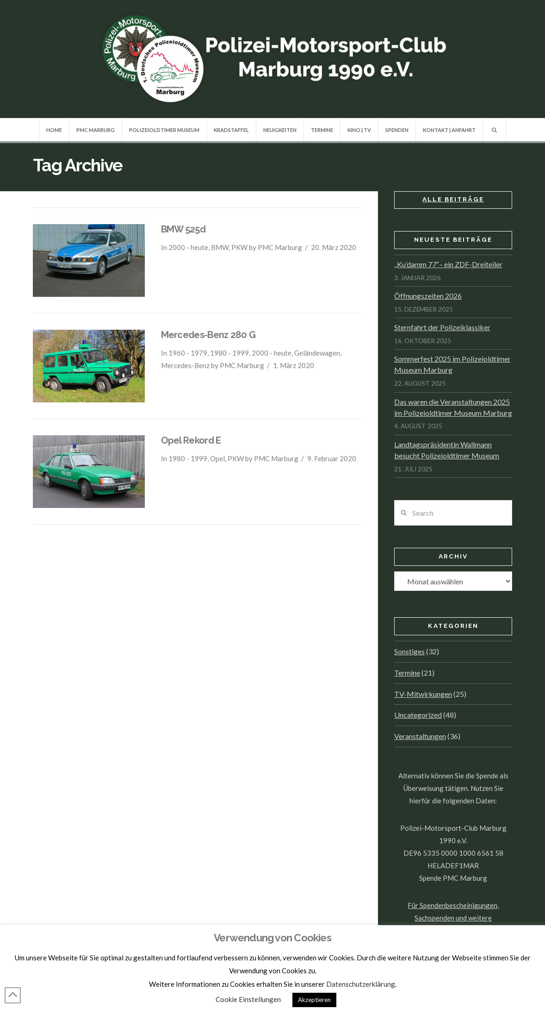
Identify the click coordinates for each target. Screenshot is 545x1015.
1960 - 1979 (187, 353)
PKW (239, 247)
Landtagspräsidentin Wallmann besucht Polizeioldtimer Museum (446, 450)
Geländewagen (317, 353)
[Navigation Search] (494, 129)
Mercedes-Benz (185, 365)
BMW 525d (183, 229)
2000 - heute (188, 247)
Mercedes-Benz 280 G (208, 334)
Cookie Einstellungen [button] (248, 999)
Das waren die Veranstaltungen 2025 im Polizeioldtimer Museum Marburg (453, 407)
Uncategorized (418, 714)
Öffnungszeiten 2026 (428, 295)
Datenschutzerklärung (360, 984)
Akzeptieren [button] (314, 999)
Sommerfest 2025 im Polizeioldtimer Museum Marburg (452, 364)
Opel (217, 458)
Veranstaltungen (420, 736)
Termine (407, 672)
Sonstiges (409, 651)
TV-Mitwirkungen (423, 693)
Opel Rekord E (191, 440)
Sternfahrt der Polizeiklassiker (442, 327)
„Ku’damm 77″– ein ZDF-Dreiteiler (448, 264)
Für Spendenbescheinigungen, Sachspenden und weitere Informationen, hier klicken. (453, 917)
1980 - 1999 (229, 353)
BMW (220, 247)
